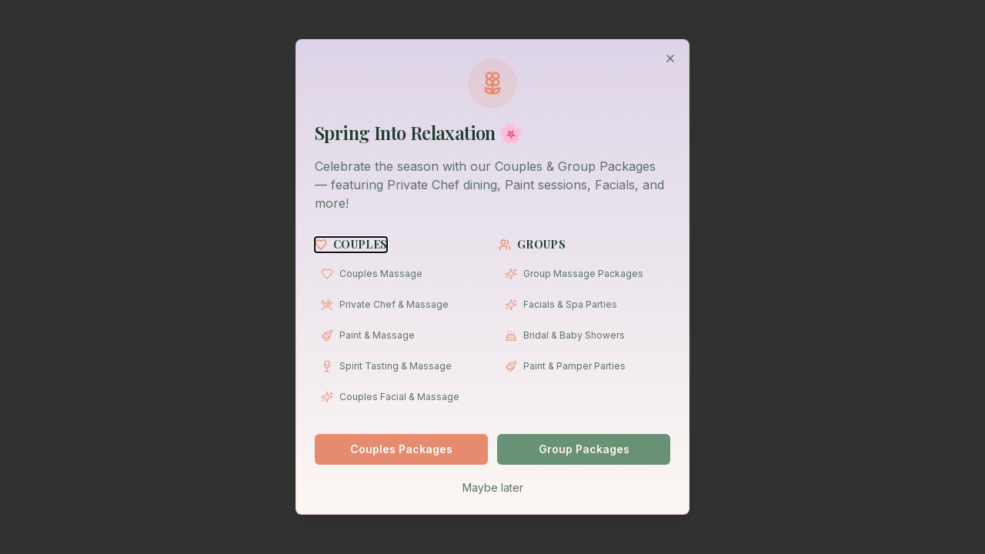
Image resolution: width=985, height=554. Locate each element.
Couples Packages (401, 449)
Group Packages (584, 449)
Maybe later (492, 487)
